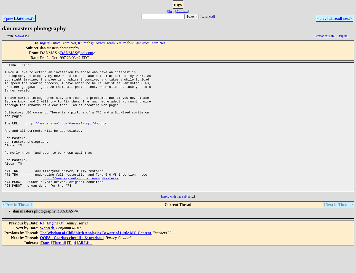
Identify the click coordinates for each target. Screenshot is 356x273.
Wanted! (47, 254)
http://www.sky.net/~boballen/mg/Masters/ (81, 201)
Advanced (207, 16)
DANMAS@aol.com (76, 53)
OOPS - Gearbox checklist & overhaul (72, 263)
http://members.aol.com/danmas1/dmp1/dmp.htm (66, 135)
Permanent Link (325, 36)
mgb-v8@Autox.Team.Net (144, 43)
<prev (8, 18)
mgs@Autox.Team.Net (58, 43)
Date (19, 18)
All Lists (181, 11)
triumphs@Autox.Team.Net (99, 43)
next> (29, 18)
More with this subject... (178, 222)
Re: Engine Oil (52, 249)
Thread (335, 18)
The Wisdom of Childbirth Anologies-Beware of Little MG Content (95, 258)
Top (170, 11)
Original (342, 36)
